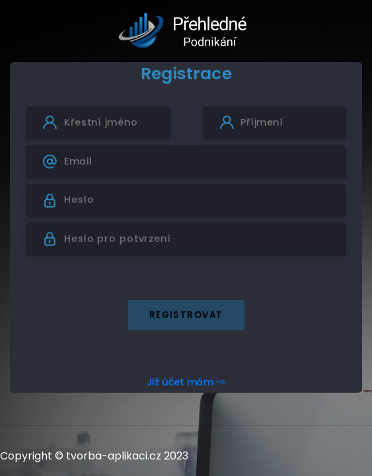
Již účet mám (186, 382)
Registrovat (186, 314)
